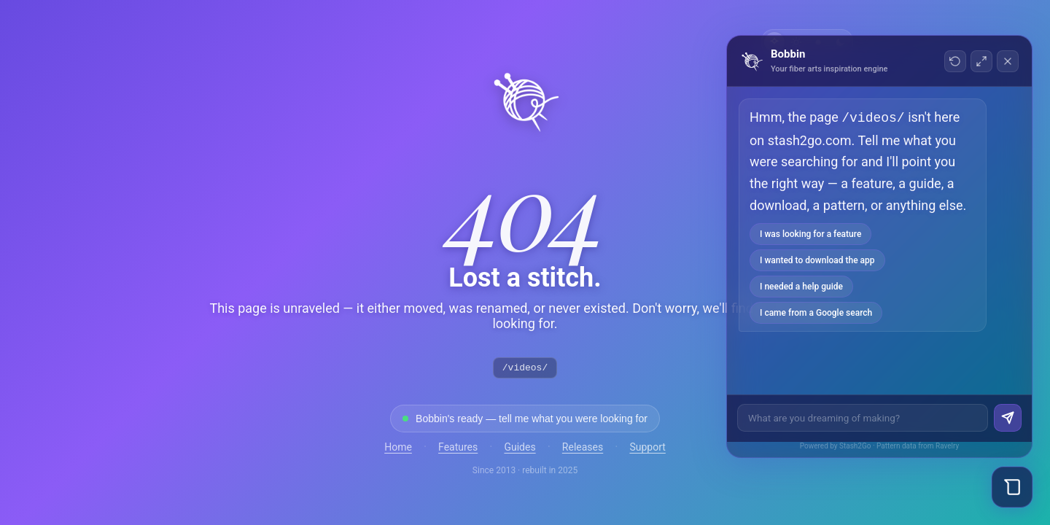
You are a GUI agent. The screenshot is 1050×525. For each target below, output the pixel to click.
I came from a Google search (816, 311)
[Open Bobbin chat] (1012, 487)
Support (647, 449)
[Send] (1008, 418)
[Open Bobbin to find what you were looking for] (525, 421)
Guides (519, 449)
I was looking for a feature (810, 233)
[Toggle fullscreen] (981, 61)
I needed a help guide (801, 285)
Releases (582, 449)
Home (398, 449)
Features (458, 449)
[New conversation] (955, 61)
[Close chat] (1008, 61)
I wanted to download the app (817, 259)
